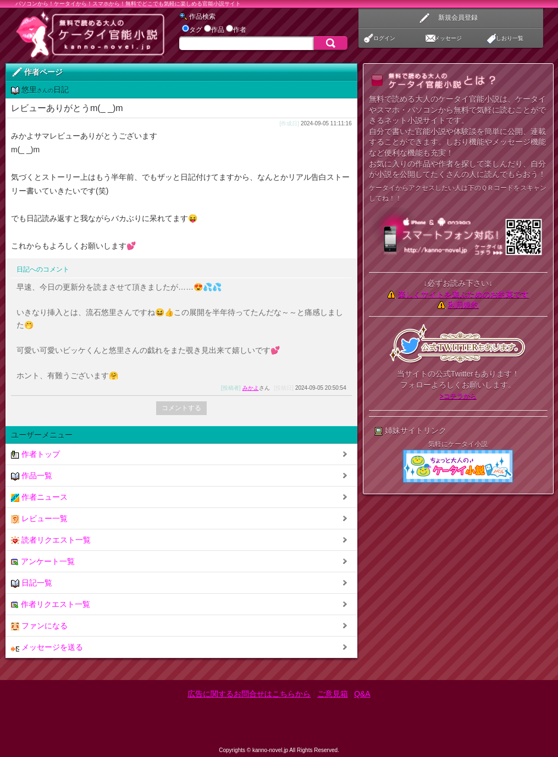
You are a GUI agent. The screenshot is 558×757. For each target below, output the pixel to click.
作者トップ (35, 454)
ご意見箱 (332, 693)
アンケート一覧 (43, 561)
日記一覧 (31, 583)
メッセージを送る (47, 647)
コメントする (181, 408)
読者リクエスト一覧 (51, 540)
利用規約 (463, 304)
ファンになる (39, 626)
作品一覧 (31, 475)
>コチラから (458, 396)
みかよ (250, 388)
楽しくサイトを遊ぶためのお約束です (463, 294)
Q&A (362, 693)
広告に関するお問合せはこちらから (249, 693)
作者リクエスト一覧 (50, 604)
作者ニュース (39, 497)
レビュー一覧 (39, 518)
